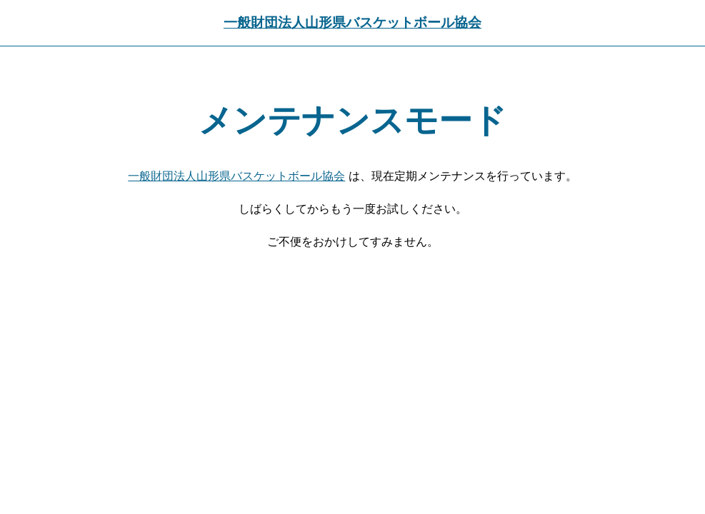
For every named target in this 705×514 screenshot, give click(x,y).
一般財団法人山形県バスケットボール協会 (352, 22)
